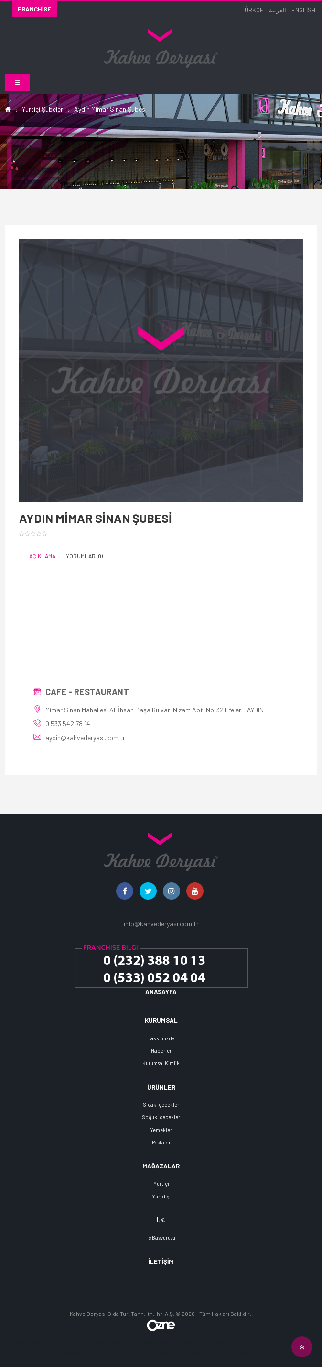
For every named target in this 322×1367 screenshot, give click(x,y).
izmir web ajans (70, 1352)
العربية (277, 10)
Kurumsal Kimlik (161, 1063)
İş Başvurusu (161, 1237)
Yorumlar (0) (84, 555)
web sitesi (69, 1341)
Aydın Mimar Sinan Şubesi (110, 109)
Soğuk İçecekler (161, 1117)
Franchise (34, 9)
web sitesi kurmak (175, 1352)
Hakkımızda (161, 1038)
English (303, 10)
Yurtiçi (161, 1183)
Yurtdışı (161, 1196)
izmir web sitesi (120, 1352)
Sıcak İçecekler (161, 1105)
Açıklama (42, 555)
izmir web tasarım (286, 1341)
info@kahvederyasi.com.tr (161, 924)
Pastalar (161, 1142)
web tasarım (29, 1341)
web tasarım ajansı (228, 1341)
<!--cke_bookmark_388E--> (161, 631)
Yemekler (161, 1130)
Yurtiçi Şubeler (42, 109)
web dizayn (107, 1341)
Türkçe (252, 10)
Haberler (161, 1051)
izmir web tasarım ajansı (163, 1341)
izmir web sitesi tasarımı (240, 1352)
